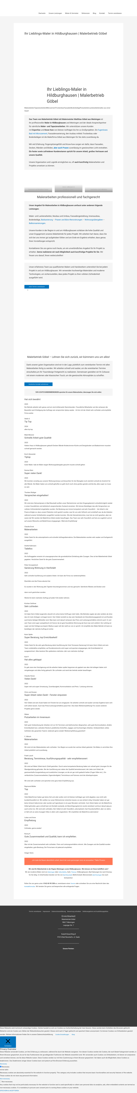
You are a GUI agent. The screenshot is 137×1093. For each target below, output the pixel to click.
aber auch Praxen (61, 148)
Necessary (5, 1067)
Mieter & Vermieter (71, 14)
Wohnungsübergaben (94, 220)
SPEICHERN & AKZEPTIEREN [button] (10, 1091)
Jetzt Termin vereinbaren (37, 287)
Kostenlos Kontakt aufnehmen (39, 385)
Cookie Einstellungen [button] (62, 1035)
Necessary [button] (3, 1065)
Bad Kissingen (101, 875)
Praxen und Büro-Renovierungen (68, 220)
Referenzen (86, 14)
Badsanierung (47, 220)
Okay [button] (75, 1035)
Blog (94, 14)
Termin (73, 884)
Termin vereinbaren (115, 14)
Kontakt (102, 14)
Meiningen (54, 872)
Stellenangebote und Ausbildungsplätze (98, 912)
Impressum (44, 912)
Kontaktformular (30, 887)
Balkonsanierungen (37, 223)
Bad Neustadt (70, 875)
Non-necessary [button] (5, 1079)
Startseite (42, 14)
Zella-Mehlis (66, 872)
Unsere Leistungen (55, 14)
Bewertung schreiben (74, 912)
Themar (77, 872)
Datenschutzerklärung (58, 912)
